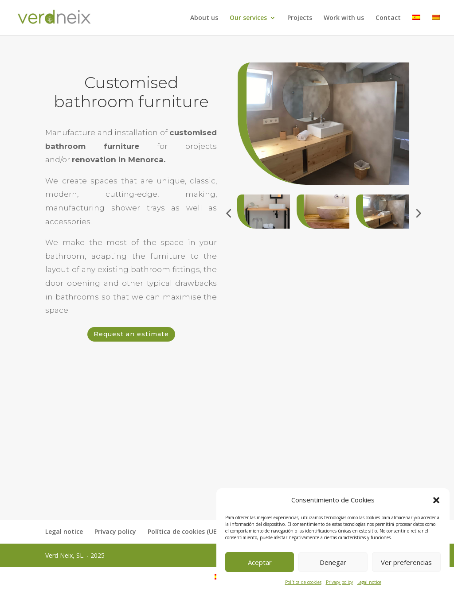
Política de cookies (303, 582)
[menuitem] (416, 25)
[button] (436, 500)
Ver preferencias (406, 562)
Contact (388, 18)
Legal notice (369, 582)
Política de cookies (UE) (183, 531)
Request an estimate (131, 334)
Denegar (333, 562)
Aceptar (260, 562)
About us (204, 18)
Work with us (344, 18)
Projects (299, 18)
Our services (248, 18)
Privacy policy (339, 582)
